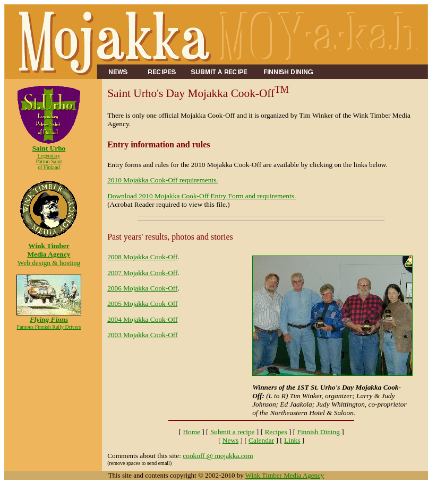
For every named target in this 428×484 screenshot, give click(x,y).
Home (191, 432)
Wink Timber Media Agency (284, 475)
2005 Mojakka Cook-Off (142, 303)
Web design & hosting (49, 251)
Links (292, 440)
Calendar (261, 440)
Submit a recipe (232, 432)
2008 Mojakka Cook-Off (142, 257)
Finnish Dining (318, 432)
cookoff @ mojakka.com (218, 456)
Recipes (275, 432)
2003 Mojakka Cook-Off (142, 335)
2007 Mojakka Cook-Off (142, 273)
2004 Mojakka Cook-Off (142, 319)
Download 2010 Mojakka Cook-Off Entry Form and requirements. (201, 196)
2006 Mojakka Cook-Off (142, 288)
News (230, 440)
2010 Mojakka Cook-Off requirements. (162, 180)
